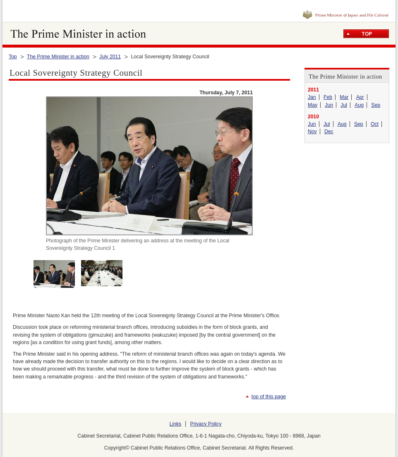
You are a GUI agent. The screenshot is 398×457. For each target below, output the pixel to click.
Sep (375, 105)
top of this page (269, 397)
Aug (359, 105)
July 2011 (110, 57)
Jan (312, 97)
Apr (360, 97)
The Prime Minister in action (58, 57)
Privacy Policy (206, 424)
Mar (344, 97)
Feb (328, 97)
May (312, 105)
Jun (329, 105)
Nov (312, 131)
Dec (328, 131)
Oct (375, 124)
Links (175, 424)
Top (13, 57)
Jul (343, 105)
